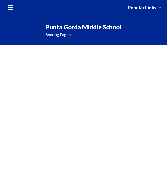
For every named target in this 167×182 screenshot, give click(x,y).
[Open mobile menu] (10, 7)
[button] (145, 7)
